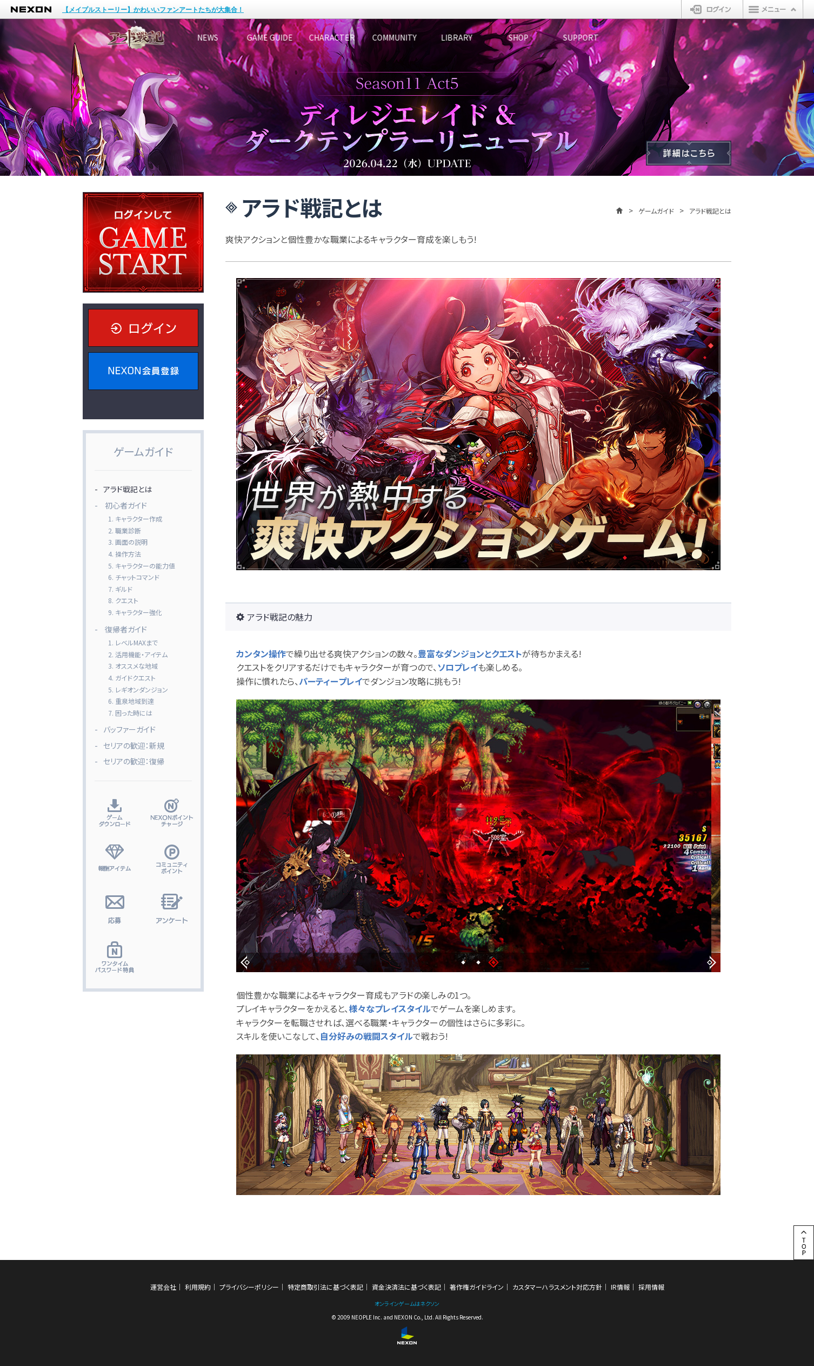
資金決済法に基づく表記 (406, 1286)
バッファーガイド (129, 729)
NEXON (31, 9)
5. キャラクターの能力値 (141, 565)
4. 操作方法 (124, 553)
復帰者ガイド (126, 629)
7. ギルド (120, 588)
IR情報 (620, 1286)
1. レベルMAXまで (133, 642)
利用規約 (198, 1286)
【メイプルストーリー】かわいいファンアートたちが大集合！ (153, 10)
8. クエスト (123, 600)
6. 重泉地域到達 (131, 700)
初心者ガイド (126, 505)
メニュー (773, 9)
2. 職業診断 (124, 530)
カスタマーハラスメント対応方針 (557, 1286)
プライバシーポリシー (249, 1286)
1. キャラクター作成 (135, 518)
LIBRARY (528, 37)
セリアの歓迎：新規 (133, 745)
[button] (245, 962)
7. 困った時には (130, 712)
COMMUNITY (447, 37)
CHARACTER (367, 37)
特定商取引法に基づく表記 (325, 1286)
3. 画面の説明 (128, 541)
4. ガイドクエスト (132, 677)
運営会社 (163, 1286)
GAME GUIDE (286, 37)
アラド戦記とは (127, 489)
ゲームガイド (656, 210)
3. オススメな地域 (133, 665)
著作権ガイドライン (477, 1286)
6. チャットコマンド (133, 577)
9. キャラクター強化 (135, 612)
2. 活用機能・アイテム (138, 654)
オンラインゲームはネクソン (407, 1303)
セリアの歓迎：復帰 (133, 761)
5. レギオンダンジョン (138, 689)
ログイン (712, 9)
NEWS (204, 37)
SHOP (610, 37)
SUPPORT (691, 37)
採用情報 (651, 1286)
